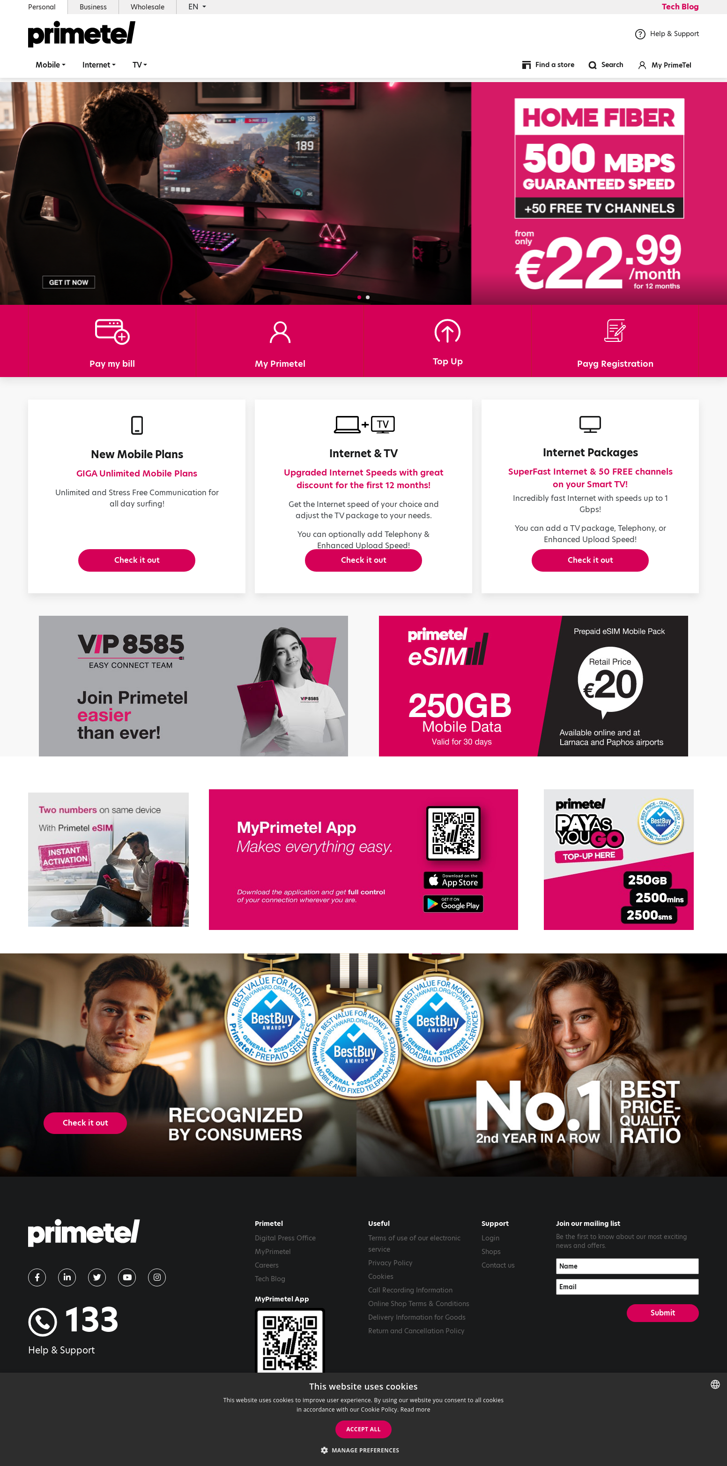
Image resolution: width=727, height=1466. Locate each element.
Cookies (380, 1306)
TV (137, 68)
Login (490, 1267)
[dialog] (363, 1419)
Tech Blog (680, 6)
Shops (491, 1281)
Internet (96, 68)
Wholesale (147, 7)
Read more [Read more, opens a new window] (415, 1409)
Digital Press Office (285, 1267)
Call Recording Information (410, 1319)
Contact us (498, 1295)
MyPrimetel (273, 1281)
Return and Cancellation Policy (416, 1360)
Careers (267, 1295)
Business (93, 7)
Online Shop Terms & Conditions (418, 1333)
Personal (42, 7)
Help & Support (667, 37)
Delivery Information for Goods (417, 1347)
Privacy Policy (390, 1292)
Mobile (48, 68)
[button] (359, 297)
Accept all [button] (363, 1429)
